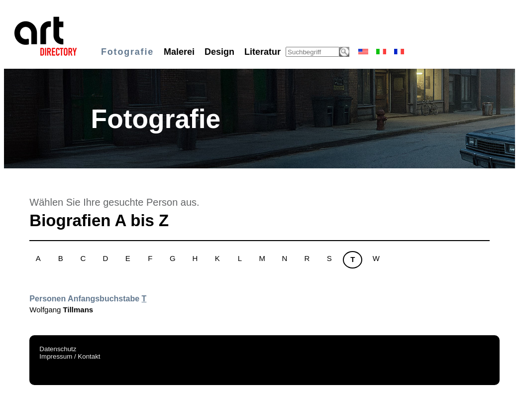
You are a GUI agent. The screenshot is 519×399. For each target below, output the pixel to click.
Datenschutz (57, 349)
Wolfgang (61, 309)
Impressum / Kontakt (69, 356)
